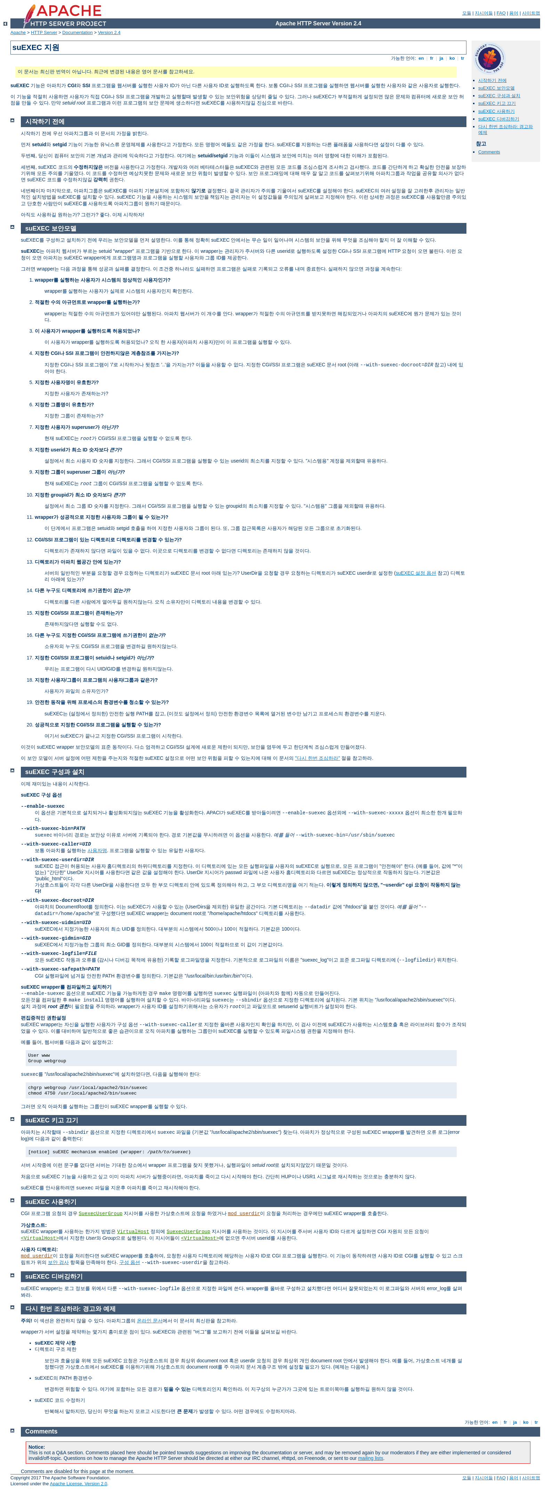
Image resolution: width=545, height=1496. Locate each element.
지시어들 (484, 13)
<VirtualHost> (40, 1238)
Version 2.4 (109, 32)
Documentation (77, 32)
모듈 (466, 13)
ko (452, 58)
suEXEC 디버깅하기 (498, 119)
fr (432, 58)
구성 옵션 (129, 1262)
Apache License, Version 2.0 (78, 1483)
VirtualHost (133, 1232)
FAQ (501, 13)
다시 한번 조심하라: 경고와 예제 (70, 1308)
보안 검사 (58, 1262)
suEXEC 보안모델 (496, 88)
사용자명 (97, 850)
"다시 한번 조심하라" (317, 758)
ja (441, 58)
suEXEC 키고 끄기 (497, 103)
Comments (489, 152)
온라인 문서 (150, 1320)
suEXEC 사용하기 (496, 111)
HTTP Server (44, 32)
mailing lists (370, 1458)
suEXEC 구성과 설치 (499, 95)
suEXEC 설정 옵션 (416, 573)
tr (463, 58)
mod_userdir (244, 1213)
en (421, 58)
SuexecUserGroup (100, 1213)
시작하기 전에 (492, 80)
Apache (18, 32)
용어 (513, 13)
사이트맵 (531, 13)
